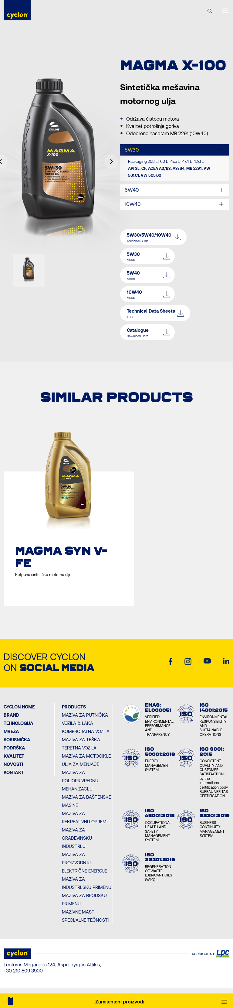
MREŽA (11, 731)
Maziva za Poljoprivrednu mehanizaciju (80, 780)
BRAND (11, 715)
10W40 (133, 204)
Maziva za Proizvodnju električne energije (84, 862)
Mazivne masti (78, 911)
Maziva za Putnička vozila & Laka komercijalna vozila (86, 723)
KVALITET (14, 756)
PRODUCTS (74, 706)
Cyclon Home (19, 706)
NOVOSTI (13, 764)
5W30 (132, 150)
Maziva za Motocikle (86, 756)
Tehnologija (18, 723)
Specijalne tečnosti (85, 920)
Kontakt (14, 772)
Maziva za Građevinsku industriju (77, 838)
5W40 (132, 190)
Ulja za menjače (80, 764)
